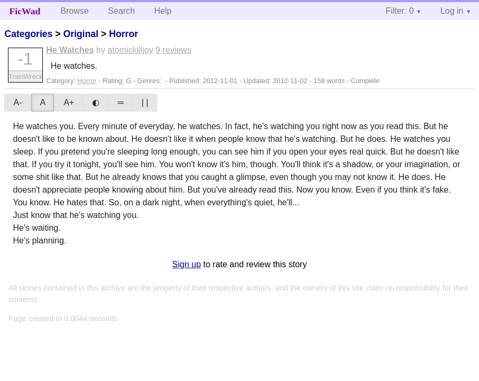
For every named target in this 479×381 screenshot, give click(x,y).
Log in (452, 10)
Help (162, 10)
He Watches (70, 50)
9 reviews (174, 50)
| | (144, 102)
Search (121, 10)
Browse (74, 10)
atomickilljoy (130, 50)
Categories (28, 34)
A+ (69, 102)
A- (17, 102)
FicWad (25, 11)
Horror (123, 34)
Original (80, 34)
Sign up (186, 264)
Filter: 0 (400, 10)
